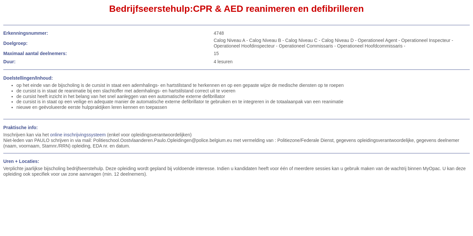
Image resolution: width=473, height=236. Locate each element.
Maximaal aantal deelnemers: (35, 53)
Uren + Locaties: (21, 161)
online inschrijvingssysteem (78, 134)
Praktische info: (20, 127)
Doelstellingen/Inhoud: (28, 78)
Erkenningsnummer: (25, 33)
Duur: (9, 61)
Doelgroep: (15, 43)
